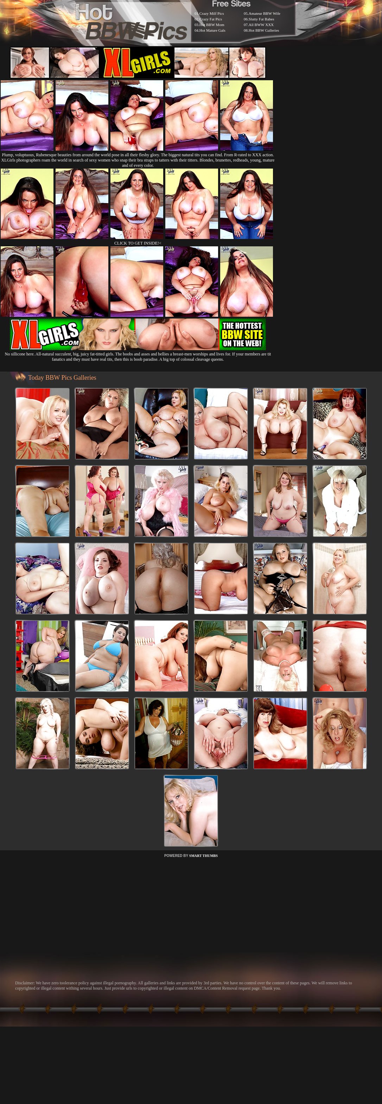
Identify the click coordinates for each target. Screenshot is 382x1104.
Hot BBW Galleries (264, 30)
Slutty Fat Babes (261, 19)
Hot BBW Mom (211, 25)
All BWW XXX (261, 25)
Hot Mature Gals (212, 30)
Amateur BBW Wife (264, 13)
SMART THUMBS (203, 856)
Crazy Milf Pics (211, 13)
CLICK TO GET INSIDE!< (137, 243)
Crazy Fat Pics (210, 19)
